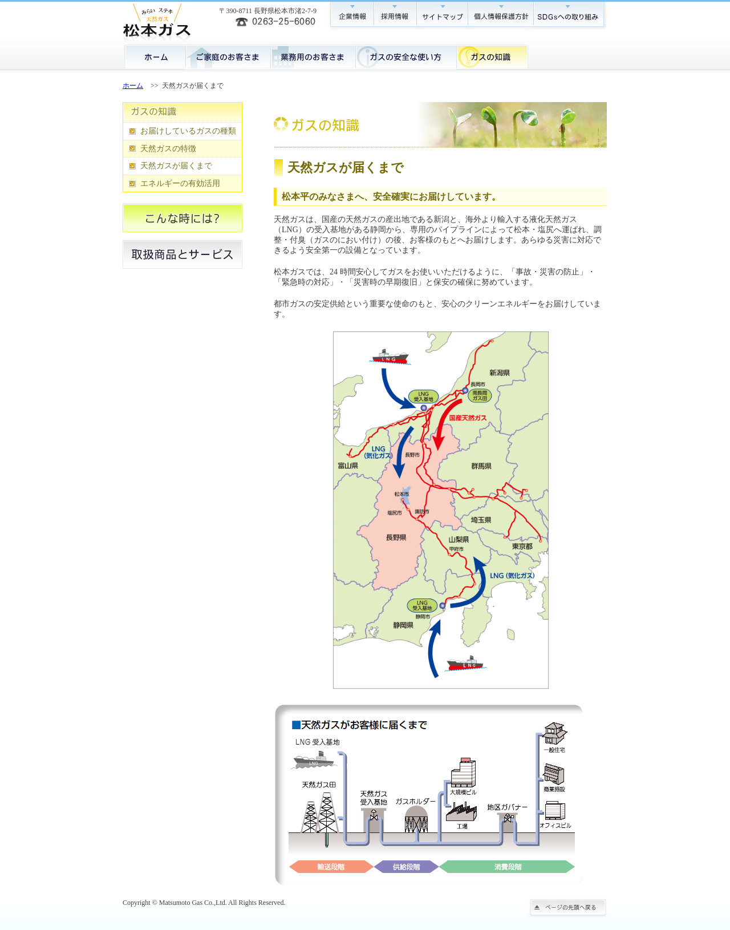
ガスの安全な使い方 (405, 56)
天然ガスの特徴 (168, 148)
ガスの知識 (492, 56)
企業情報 (351, 15)
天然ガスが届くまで (176, 165)
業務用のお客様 (312, 56)
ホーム (154, 56)
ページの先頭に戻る (568, 908)
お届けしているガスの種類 (188, 131)
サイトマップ (442, 15)
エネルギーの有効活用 (180, 183)
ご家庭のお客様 (227, 56)
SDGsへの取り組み (570, 15)
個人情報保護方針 (500, 15)
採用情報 (395, 15)
